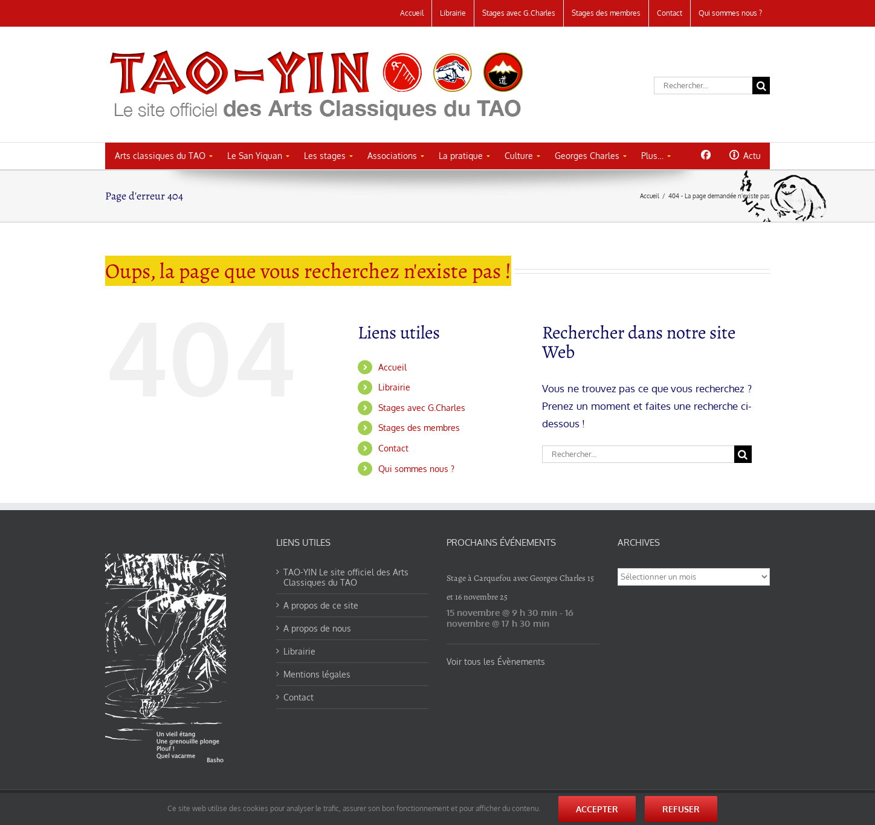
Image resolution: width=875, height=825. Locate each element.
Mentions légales (316, 674)
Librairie (394, 387)
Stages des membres (419, 427)
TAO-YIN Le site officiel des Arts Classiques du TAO (345, 577)
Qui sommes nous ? (416, 469)
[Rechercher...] (703, 85)
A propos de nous (317, 628)
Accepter (597, 809)
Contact (393, 448)
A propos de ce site (320, 605)
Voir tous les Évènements (496, 661)
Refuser (681, 809)
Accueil (392, 367)
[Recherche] (761, 85)
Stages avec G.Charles (421, 408)
